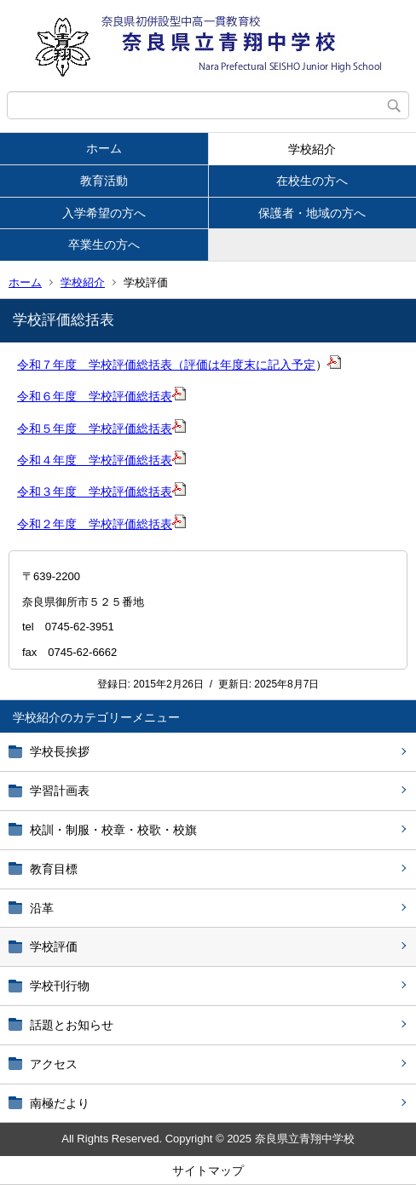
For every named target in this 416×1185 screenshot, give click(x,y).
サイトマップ (208, 1170)
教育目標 (54, 869)
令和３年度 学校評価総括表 (94, 491)
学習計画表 (60, 790)
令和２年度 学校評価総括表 (94, 524)
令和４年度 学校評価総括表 (94, 460)
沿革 (42, 908)
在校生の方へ (312, 180)
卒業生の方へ (104, 244)
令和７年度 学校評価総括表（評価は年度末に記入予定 (166, 364)
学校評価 (54, 946)
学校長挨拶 (60, 751)
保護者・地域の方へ (312, 213)
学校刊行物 (60, 985)
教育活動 (104, 180)
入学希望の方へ (104, 213)
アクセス (54, 1064)
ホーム (104, 148)
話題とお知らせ (71, 1025)
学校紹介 (312, 149)
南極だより (60, 1103)
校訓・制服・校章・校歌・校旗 (113, 830)
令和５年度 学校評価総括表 (94, 428)
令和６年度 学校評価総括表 (94, 396)
